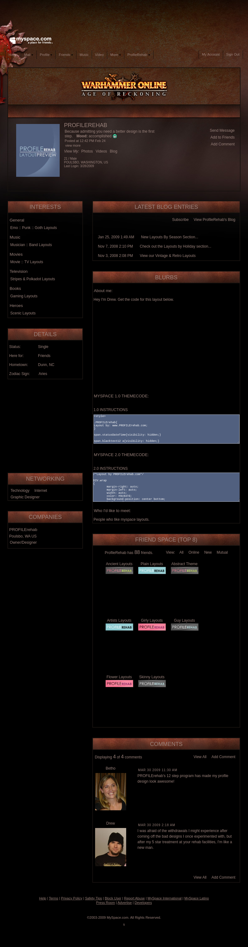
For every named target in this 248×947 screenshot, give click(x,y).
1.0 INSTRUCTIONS (111, 410)
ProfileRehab (138, 55)
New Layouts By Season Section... (169, 237)
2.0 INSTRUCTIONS (111, 468)
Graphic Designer (25, 497)
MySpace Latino (196, 898)
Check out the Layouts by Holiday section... (175, 246)
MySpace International (164, 898)
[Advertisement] (124, 17)
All (181, 552)
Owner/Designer (23, 542)
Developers (143, 902)
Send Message (222, 130)
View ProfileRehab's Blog (214, 219)
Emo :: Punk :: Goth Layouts (33, 228)
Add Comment (223, 144)
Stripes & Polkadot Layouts (32, 279)
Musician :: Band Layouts (31, 245)
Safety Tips (93, 898)
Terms (53, 898)
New (208, 552)
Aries (43, 374)
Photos (87, 151)
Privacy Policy (71, 898)
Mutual (222, 552)
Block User (113, 898)
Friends (66, 55)
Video (99, 55)
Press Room (105, 902)
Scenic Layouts (22, 313)
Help (42, 898)
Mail (28, 55)
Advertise (124, 902)
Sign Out (233, 54)
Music (84, 55)
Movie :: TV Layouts (26, 262)
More (115, 55)
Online (193, 552)
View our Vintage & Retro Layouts (168, 256)
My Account (211, 54)
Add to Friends (222, 137)
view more (72, 145)
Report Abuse (134, 898)
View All (200, 757)
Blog (113, 151)
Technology (20, 490)
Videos (101, 151)
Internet (40, 490)
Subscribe (180, 219)
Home (13, 55)
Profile (46, 55)
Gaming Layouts (23, 296)
